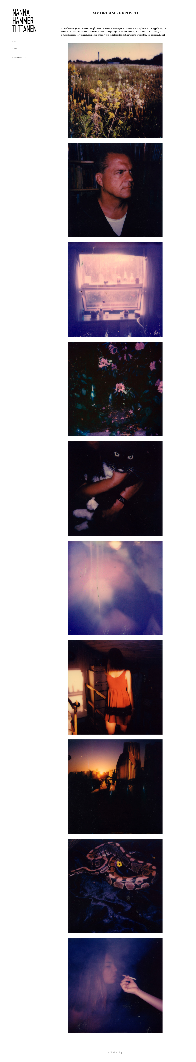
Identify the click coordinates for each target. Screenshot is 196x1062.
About (14, 41)
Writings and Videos (20, 57)
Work (14, 48)
